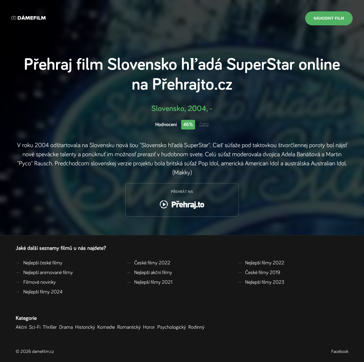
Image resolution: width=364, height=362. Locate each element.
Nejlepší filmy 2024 (39, 292)
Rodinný (197, 327)
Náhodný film (329, 18)
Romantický (130, 327)
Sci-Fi (36, 327)
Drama (67, 327)
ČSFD (204, 125)
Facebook (339, 351)
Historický (86, 327)
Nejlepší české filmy (39, 263)
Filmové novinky (36, 282)
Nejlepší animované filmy (44, 273)
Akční (22, 327)
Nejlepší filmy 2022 (260, 263)
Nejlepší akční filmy (149, 273)
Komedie (107, 327)
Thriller (51, 327)
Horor (150, 327)
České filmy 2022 (148, 263)
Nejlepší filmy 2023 (260, 282)
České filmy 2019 (258, 273)
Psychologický (172, 327)
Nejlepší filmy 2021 (149, 282)
